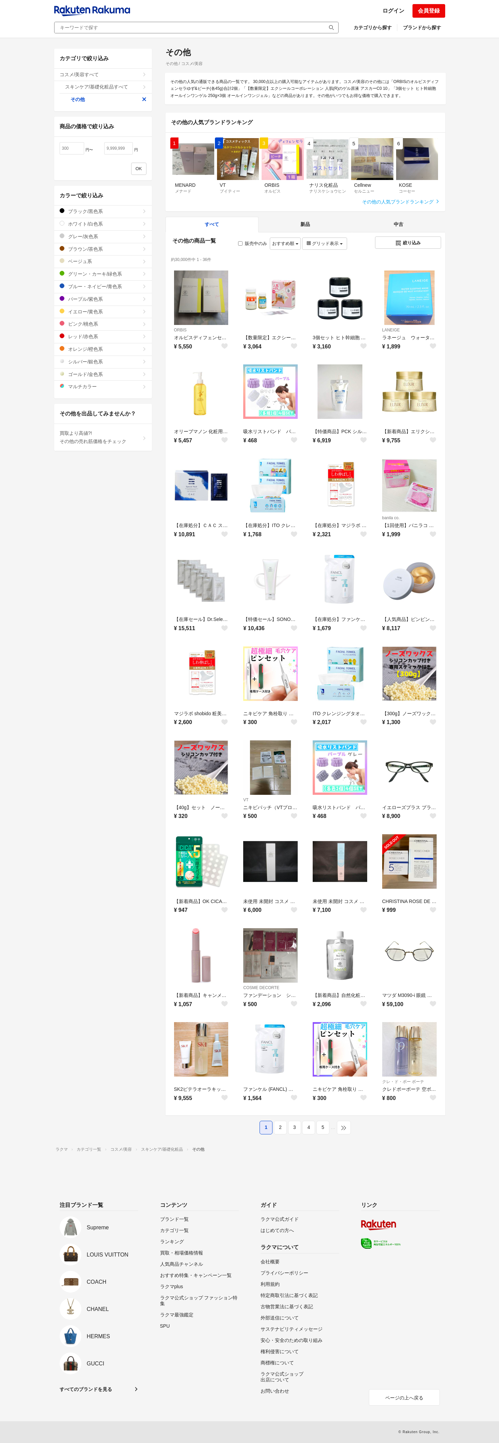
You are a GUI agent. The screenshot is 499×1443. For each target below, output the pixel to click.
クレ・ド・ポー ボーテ (403, 1081)
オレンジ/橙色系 (103, 349)
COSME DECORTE (261, 987)
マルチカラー (103, 386)
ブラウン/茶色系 (103, 249)
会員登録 (429, 11)
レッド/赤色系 (103, 336)
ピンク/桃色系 (103, 324)
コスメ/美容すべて (103, 74)
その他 (108, 99)
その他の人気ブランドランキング (401, 201)
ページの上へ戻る (404, 1397)
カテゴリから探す (373, 27)
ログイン (393, 11)
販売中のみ (252, 243)
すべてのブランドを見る (86, 1389)
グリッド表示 (325, 243)
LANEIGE (391, 330)
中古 (398, 224)
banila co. (391, 517)
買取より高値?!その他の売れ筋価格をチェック (103, 437)
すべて (212, 224)
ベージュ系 (103, 261)
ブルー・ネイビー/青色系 (103, 286)
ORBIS (180, 330)
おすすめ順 (285, 243)
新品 (305, 224)
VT (245, 800)
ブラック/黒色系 (103, 211)
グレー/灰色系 (103, 236)
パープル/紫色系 (103, 299)
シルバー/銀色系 (103, 361)
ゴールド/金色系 (103, 374)
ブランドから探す (422, 27)
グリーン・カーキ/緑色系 (103, 274)
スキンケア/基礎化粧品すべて (105, 86)
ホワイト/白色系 (103, 224)
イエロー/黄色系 (103, 311)
